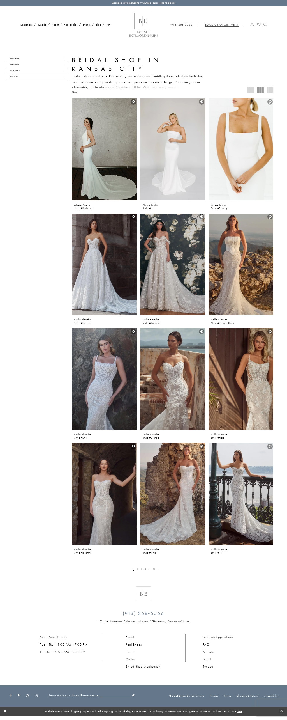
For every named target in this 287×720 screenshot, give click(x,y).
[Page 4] (145, 571)
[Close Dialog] (6, 715)
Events (130, 654)
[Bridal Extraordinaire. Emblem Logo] (143, 596)
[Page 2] (135, 571)
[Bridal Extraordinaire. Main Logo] (143, 27)
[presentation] (104, 151)
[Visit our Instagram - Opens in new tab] (28, 697)
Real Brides (134, 647)
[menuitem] (25, 26)
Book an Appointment (218, 639)
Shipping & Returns (248, 699)
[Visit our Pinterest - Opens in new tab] (19, 697)
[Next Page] (163, 571)
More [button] (74, 94)
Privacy (214, 699)
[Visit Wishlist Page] (259, 26)
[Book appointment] (221, 27)
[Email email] (86, 701)
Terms (227, 699)
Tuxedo (208, 669)
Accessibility (271, 699)
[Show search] (265, 26)
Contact (131, 661)
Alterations (210, 654)
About (130, 639)
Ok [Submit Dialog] (280, 715)
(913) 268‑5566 (143, 615)
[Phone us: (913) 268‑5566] (181, 27)
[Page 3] (140, 571)
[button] (252, 26)
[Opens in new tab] (143, 624)
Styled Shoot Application (143, 669)
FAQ (206, 647)
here (239, 715)
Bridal (207, 661)
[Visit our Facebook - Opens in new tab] (11, 697)
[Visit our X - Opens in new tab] (37, 697)
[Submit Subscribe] (108, 701)
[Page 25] (156, 571)
